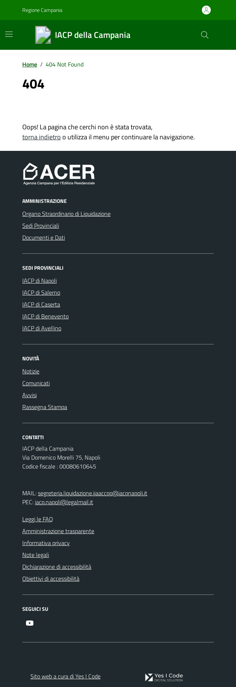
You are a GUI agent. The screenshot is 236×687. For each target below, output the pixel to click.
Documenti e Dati (43, 237)
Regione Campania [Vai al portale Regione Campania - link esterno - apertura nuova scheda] (42, 10)
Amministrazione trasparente (58, 530)
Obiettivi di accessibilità (50, 578)
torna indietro (41, 137)
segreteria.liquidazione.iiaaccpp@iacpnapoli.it (92, 493)
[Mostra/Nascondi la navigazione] (8, 34)
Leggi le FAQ (37, 519)
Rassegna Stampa (44, 406)
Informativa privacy (46, 542)
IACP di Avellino (41, 328)
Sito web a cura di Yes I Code (65, 676)
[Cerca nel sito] (205, 35)
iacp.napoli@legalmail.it (64, 502)
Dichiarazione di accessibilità (56, 566)
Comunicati (36, 383)
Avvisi (29, 395)
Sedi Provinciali (40, 225)
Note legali (35, 554)
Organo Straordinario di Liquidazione (66, 213)
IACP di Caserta (41, 304)
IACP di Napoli (39, 280)
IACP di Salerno (41, 292)
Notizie (30, 371)
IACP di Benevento (45, 316)
